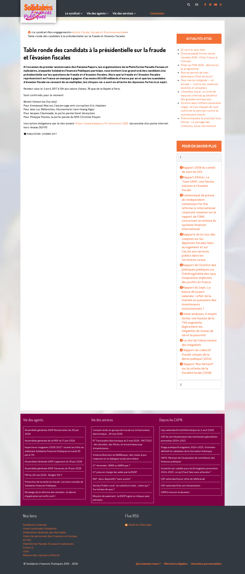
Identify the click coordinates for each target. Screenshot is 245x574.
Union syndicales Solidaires (40, 528)
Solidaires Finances (35, 524)
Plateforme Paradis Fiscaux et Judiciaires (48, 543)
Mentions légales (174, 563)
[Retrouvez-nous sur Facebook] (205, 4)
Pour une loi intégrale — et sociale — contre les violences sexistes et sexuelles (199, 83)
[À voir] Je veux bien (193, 49)
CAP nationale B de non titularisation (180, 485)
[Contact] (197, 5)
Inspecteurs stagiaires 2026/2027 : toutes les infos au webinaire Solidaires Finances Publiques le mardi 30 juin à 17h (54, 451)
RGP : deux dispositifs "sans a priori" (112, 478)
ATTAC (27, 540)
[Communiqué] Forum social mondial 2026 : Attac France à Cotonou (199, 57)
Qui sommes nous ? (148, 563)
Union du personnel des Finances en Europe (50, 536)
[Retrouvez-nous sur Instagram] (220, 4)
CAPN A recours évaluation (175, 492)
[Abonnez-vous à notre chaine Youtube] (216, 4)
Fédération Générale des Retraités (44, 532)
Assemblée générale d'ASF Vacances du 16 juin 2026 (53, 468)
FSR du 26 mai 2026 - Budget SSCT (43, 474)
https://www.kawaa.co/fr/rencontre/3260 (101, 123)
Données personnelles (205, 563)
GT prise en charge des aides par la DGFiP (115, 472)
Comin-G (28, 547)
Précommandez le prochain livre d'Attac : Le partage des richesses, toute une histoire (201, 122)
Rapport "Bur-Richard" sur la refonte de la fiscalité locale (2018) (197, 368)
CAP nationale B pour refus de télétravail (183, 478)
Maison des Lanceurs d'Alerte (41, 555)
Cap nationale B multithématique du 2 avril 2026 (187, 430)
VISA (26, 551)
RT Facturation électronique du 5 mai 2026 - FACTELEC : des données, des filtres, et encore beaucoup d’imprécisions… (122, 444)
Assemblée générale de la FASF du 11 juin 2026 (50, 440)
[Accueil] (41, 11)
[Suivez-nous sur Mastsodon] (211, 4)
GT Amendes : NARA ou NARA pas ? (111, 465)
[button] (199, 157)
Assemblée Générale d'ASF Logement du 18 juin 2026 (53, 461)
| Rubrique (144, 524)
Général (133, 524)
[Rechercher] (189, 5)
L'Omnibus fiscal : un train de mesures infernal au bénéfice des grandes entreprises (199, 95)
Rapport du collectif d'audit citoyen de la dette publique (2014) (196, 354)
